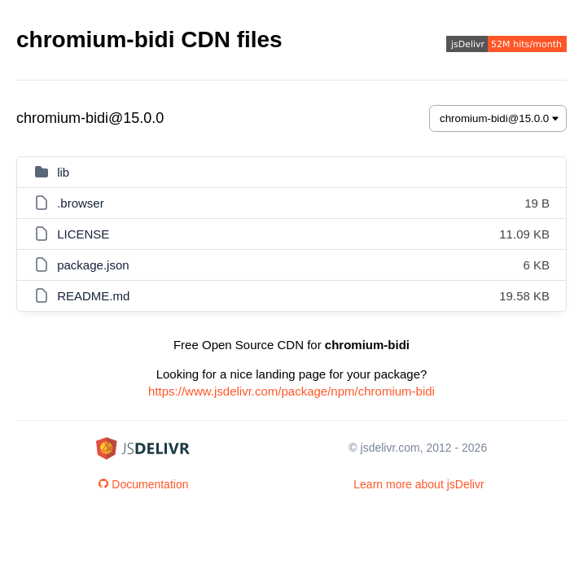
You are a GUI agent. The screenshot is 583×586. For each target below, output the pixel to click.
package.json (93, 265)
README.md (93, 296)
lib (63, 172)
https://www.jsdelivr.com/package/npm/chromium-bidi (291, 391)
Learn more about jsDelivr (418, 484)
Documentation (143, 484)
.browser (80, 203)
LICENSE (83, 234)
